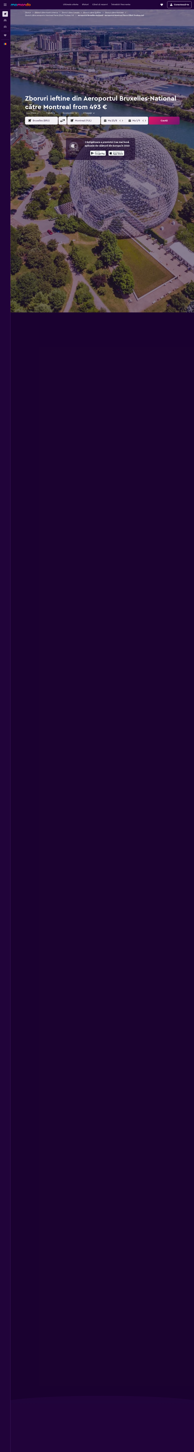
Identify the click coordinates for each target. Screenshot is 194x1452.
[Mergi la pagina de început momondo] (21, 4)
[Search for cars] (5, 27)
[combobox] (33, 113)
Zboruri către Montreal (114, 12)
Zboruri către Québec (92, 12)
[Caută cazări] (5, 20)
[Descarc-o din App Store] (116, 154)
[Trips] (5, 35)
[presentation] (116, 153)
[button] (5, 4)
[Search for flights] (5, 14)
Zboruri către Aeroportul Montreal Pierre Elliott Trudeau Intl (49, 15)
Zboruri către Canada (70, 12)
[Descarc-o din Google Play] (98, 154)
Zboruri (28, 12)
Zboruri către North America (46, 12)
